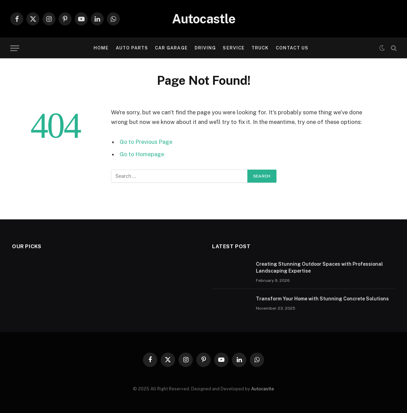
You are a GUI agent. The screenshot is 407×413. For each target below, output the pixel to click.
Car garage (171, 47)
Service (233, 47)
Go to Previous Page (146, 141)
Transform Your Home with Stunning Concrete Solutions (322, 298)
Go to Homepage (142, 154)
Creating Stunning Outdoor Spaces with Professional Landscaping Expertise (319, 267)
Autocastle (262, 388)
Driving (205, 47)
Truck (260, 47)
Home (101, 47)
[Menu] (14, 48)
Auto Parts (132, 47)
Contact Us (292, 47)
